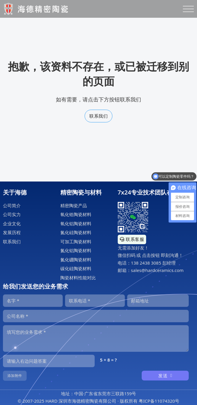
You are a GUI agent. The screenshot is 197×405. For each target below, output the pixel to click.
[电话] (95, 300)
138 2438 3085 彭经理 (153, 263)
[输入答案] (49, 361)
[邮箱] (158, 300)
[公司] (96, 316)
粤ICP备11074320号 (159, 401)
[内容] (96, 338)
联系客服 (132, 239)
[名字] (33, 300)
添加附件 (14, 375)
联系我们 (98, 116)
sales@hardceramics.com (157, 270)
